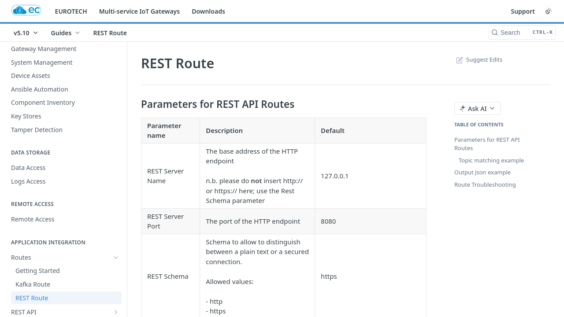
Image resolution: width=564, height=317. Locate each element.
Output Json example (482, 172)
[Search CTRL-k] (522, 32)
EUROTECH (71, 11)
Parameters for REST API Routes (487, 144)
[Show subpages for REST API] (115, 312)
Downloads (208, 11)
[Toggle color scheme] (548, 11)
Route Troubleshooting (485, 184)
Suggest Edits (478, 59)
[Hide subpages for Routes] (115, 257)
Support (523, 11)
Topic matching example (491, 160)
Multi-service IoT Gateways (139, 11)
